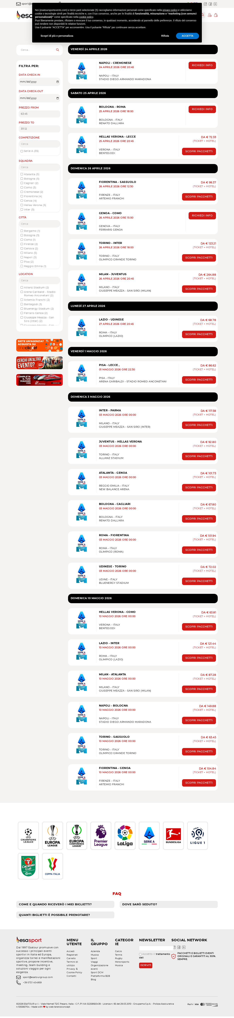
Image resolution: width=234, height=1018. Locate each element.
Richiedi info (202, 66)
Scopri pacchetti (199, 150)
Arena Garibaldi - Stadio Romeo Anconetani (39, 294)
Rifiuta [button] (165, 35)
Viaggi (94, 963)
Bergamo (32, 231)
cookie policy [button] (86, 17)
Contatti (71, 978)
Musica (95, 956)
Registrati (72, 956)
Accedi (70, 953)
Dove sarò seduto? (139, 906)
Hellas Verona (35, 205)
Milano (30, 253)
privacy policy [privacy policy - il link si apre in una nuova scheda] (170, 10)
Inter (29, 209)
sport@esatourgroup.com (38, 979)
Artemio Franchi (37, 300)
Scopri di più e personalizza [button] (57, 35)
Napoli (30, 257)
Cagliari (31, 183)
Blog (93, 981)
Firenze (31, 244)
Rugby (119, 960)
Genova (31, 248)
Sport (94, 960)
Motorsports (122, 963)
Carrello (71, 960)
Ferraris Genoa (36, 313)
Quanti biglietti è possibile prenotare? (54, 916)
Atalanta (31, 174)
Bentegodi (33, 304)
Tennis (118, 956)
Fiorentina (33, 196)
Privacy (71, 970)
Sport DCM (97, 974)
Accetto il (154, 958)
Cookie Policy (74, 974)
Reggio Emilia (35, 266)
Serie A (30, 151)
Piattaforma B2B (100, 978)
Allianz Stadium (36, 287)
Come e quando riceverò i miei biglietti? (55, 906)
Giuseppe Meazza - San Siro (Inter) (39, 319)
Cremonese (33, 192)
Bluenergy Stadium (39, 309)
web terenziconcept (59, 1009)
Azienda (95, 953)
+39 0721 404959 (32, 984)
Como (30, 187)
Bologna (32, 179)
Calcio (118, 953)
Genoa (30, 201)
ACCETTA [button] (187, 35)
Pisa (29, 262)
